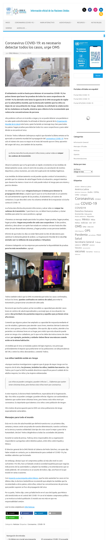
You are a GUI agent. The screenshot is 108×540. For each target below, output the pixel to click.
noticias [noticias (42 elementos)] (84, 223)
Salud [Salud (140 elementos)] (78, 238)
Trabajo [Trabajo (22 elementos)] (98, 242)
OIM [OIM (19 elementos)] (90, 223)
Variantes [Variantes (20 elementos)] (89, 252)
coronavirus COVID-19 (54, 139)
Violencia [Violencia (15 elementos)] (97, 252)
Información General (81, 142)
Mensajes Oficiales (80, 146)
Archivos (77, 169)
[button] (12, 513)
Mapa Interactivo (47, 22)
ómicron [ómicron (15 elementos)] (77, 254)
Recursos (81, 22)
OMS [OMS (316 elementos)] (78, 226)
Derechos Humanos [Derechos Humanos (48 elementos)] (84, 211)
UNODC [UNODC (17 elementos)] (92, 245)
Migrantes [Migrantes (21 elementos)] (90, 216)
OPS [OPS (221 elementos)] (87, 230)
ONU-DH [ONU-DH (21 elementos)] (90, 227)
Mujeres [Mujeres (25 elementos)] (78, 220)
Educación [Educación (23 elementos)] (88, 214)
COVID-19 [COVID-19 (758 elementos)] (89, 203)
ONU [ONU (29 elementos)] (84, 227)
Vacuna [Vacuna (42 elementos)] (78, 248)
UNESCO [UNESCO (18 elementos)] (78, 245)
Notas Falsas (96, 22)
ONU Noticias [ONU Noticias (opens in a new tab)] (29, 507)
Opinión (76, 154)
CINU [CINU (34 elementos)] (77, 195)
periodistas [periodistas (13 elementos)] (92, 235)
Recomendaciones (80, 158)
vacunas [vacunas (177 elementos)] (80, 251)
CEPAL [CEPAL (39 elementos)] (96, 192)
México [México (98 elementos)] (86, 219)
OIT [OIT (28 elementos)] (94, 223)
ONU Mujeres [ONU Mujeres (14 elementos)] (79, 231)
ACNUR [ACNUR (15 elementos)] (77, 186)
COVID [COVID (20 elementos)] (77, 204)
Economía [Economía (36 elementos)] (79, 214)
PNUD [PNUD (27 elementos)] (99, 235)
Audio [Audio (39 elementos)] (90, 192)
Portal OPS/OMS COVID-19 (83, 103)
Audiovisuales (65, 22)
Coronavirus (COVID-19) (24, 22)
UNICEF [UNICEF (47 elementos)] (85, 245)
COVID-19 (41, 524)
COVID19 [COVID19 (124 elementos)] (80, 207)
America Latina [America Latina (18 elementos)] (86, 186)
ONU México (13, 53)
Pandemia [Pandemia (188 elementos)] (81, 234)
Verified (9, 28)
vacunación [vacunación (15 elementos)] (86, 248)
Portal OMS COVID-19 (81, 99)
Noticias (16, 524)
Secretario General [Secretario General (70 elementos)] (84, 242)
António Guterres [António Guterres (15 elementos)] (80, 192)
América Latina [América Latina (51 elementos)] (82, 189)
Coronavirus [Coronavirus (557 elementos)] (84, 198)
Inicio (8, 22)
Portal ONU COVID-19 (81, 95)
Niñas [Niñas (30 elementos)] (93, 220)
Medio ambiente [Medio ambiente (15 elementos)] (80, 216)
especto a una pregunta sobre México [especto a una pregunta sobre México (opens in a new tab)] (23, 478)
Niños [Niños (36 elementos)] (77, 223)
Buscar (98, 75)
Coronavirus (32, 524)
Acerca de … (22, 28)
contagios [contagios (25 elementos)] (83, 195)
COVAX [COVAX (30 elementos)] (98, 199)
